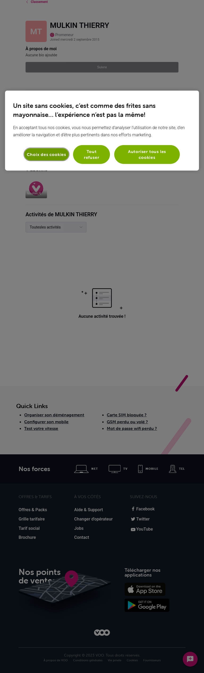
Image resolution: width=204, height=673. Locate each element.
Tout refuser (91, 154)
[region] (102, 131)
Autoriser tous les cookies (147, 154)
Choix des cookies (46, 154)
